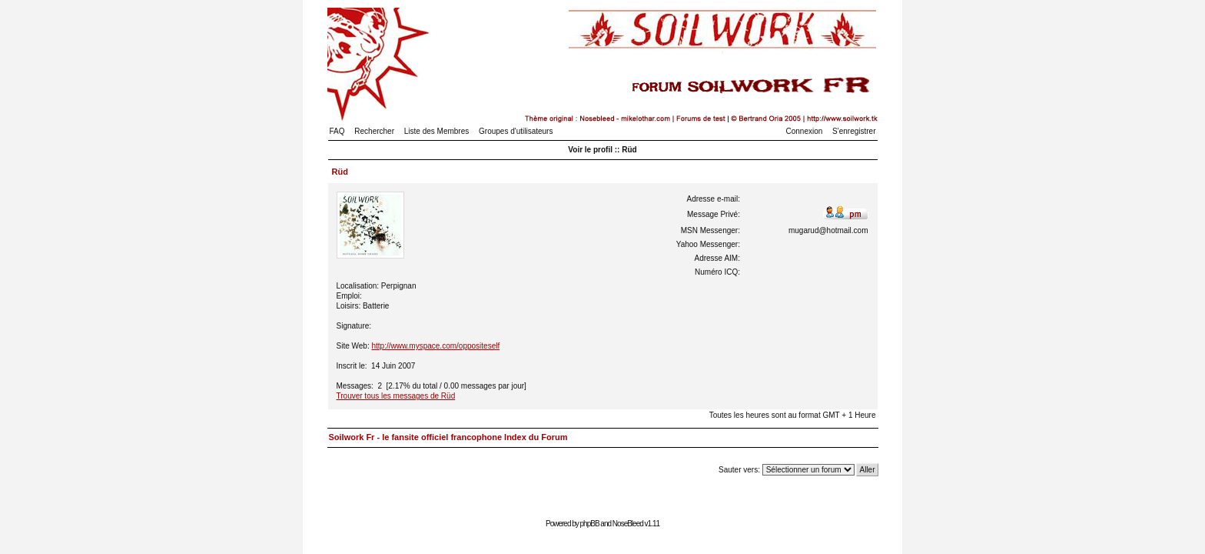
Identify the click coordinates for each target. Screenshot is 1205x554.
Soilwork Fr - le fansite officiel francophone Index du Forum (448, 437)
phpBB (589, 523)
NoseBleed (627, 523)
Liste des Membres (436, 131)
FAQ (337, 131)
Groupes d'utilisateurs (516, 131)
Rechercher (374, 131)
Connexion (804, 131)
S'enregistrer (853, 131)
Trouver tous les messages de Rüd (396, 396)
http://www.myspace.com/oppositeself (435, 346)
